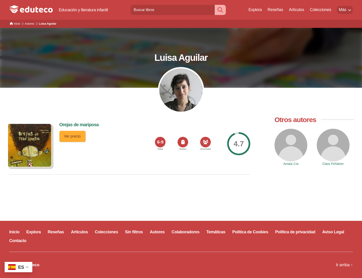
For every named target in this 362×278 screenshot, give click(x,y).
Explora (255, 9)
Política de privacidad (295, 232)
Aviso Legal (333, 232)
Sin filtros (134, 232)
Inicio (14, 232)
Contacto (17, 240)
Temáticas (215, 232)
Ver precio (72, 136)
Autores (157, 232)
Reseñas (275, 9)
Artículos (296, 9)
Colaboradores (185, 232)
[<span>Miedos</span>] (183, 142)
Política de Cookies (250, 232)
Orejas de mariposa (79, 124)
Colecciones (320, 9)
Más (342, 9)
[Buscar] (220, 10)
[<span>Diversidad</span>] (205, 142)
